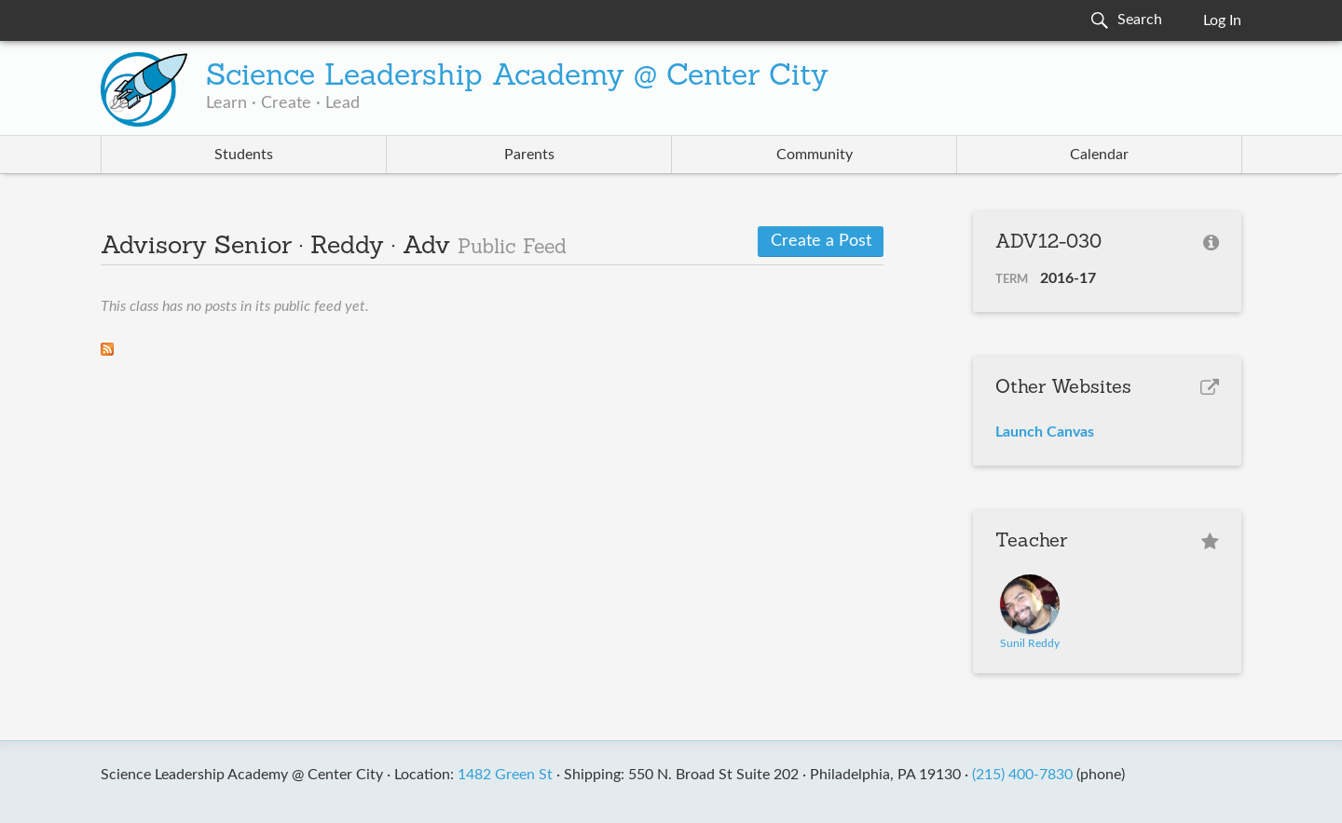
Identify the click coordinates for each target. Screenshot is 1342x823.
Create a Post (821, 241)
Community (814, 154)
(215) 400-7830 (1022, 774)
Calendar (1099, 154)
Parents (529, 154)
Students (243, 154)
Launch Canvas (1044, 432)
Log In (1222, 20)
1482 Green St (505, 774)
